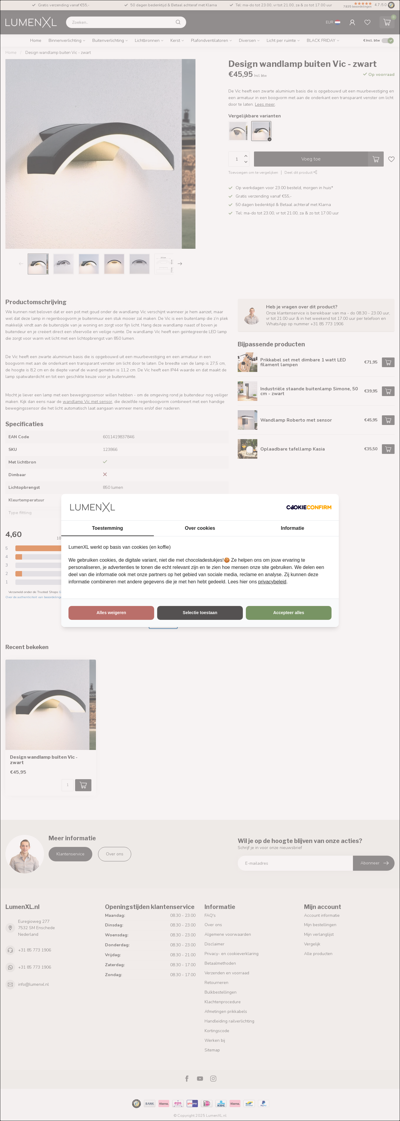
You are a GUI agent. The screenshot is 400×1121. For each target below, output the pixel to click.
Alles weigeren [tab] (111, 612)
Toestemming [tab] (107, 528)
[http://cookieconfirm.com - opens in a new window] (309, 507)
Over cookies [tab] (200, 528)
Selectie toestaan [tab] (200, 612)
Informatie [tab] (292, 528)
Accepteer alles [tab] (288, 612)
